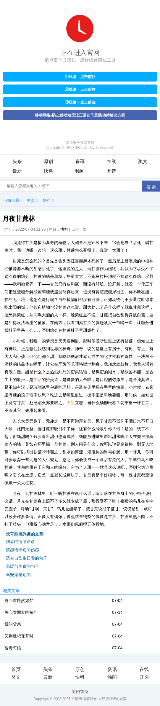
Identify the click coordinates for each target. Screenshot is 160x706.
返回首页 (80, 691)
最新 (17, 170)
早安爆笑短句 (18, 574)
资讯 (80, 161)
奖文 (143, 161)
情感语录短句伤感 (22, 549)
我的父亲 (12, 624)
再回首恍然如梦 (18, 600)
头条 (17, 161)
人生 (71, 402)
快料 (48, 170)
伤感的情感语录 (20, 541)
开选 (111, 170)
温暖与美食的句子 (22, 566)
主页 (31, 200)
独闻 (80, 170)
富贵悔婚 (12, 648)
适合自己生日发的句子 (26, 558)
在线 (111, 161)
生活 (37, 379)
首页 (16, 669)
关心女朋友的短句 (21, 612)
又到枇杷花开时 (18, 636)
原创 (48, 161)
